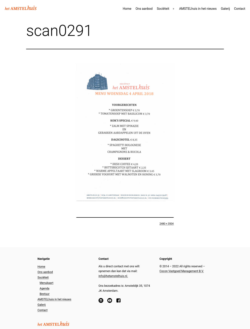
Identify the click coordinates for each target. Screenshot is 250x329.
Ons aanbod (144, 9)
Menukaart (46, 283)
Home (127, 9)
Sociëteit (163, 9)
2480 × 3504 (167, 223)
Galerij (225, 9)
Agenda (44, 288)
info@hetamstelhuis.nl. (113, 276)
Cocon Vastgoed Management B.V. (181, 271)
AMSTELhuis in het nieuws (198, 9)
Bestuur (44, 294)
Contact (239, 9)
